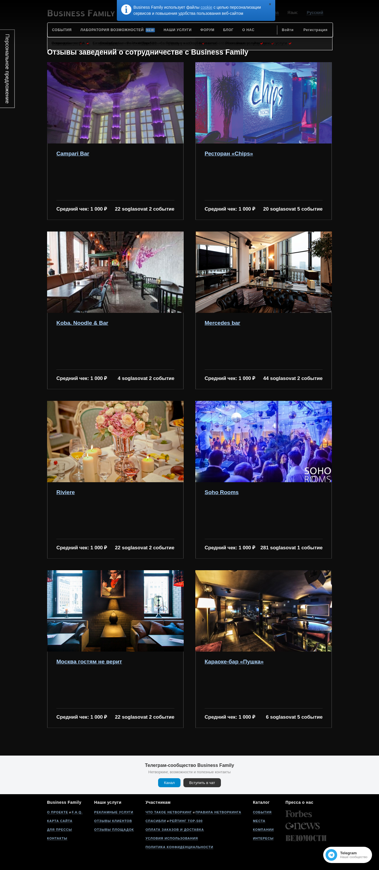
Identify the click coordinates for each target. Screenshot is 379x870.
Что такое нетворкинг (169, 812)
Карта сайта (59, 821)
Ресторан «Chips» (229, 154)
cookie (206, 7)
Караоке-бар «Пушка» (234, 662)
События (262, 812)
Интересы (263, 838)
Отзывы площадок (114, 829)
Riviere (65, 492)
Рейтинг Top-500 (186, 821)
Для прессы (59, 829)
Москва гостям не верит (89, 662)
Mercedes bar (222, 323)
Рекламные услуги (113, 812)
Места (259, 821)
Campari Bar (72, 154)
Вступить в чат (202, 783)
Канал (169, 783)
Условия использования (172, 838)
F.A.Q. (77, 812)
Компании (263, 829)
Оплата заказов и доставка (175, 829)
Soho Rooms (222, 492)
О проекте (57, 812)
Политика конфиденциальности (179, 847)
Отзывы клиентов (113, 821)
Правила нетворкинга (218, 812)
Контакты (57, 838)
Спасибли (156, 821)
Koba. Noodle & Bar (82, 323)
